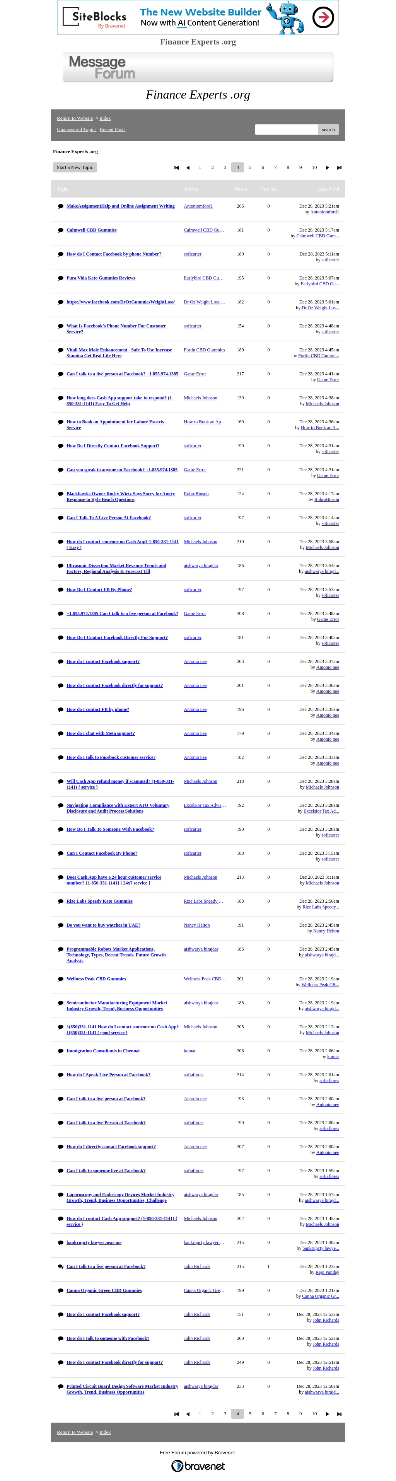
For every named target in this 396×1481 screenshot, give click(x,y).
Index (105, 118)
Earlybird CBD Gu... (319, 283)
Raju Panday (327, 1272)
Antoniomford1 (324, 212)
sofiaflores (329, 1080)
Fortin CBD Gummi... (318, 355)
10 (314, 167)
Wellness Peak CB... (320, 984)
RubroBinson (326, 499)
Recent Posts (113, 129)
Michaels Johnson (322, 403)
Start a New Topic (75, 167)
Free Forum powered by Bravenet (198, 1452)
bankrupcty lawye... (320, 1248)
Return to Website (75, 118)
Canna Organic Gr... (320, 1296)
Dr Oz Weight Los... (320, 307)
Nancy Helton (326, 931)
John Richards (326, 1320)
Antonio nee (327, 667)
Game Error (328, 379)
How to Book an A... (320, 427)
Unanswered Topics (76, 129)
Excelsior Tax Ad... (321, 811)
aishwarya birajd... (322, 571)
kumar (333, 1056)
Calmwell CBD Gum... (318, 236)
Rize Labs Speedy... (320, 907)
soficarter (330, 259)
